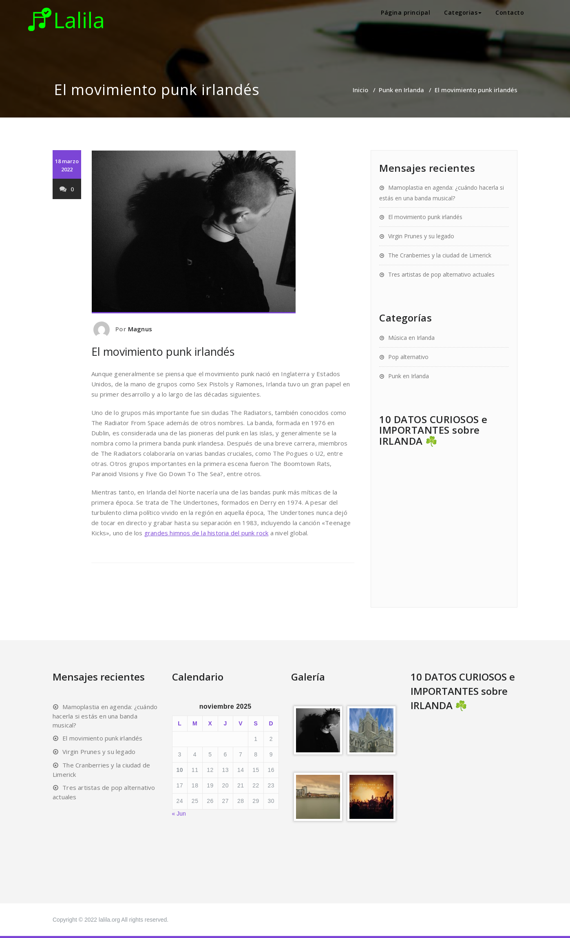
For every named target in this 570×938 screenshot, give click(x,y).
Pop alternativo (408, 357)
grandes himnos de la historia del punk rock (206, 533)
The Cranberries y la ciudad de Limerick (439, 255)
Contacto (509, 12)
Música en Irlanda (411, 337)
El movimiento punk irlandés (425, 217)
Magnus (140, 329)
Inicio (360, 90)
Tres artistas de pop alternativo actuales (441, 274)
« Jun (179, 813)
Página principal (405, 12)
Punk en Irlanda (401, 90)
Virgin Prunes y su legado (421, 236)
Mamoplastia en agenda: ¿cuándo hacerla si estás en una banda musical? (105, 716)
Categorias (463, 12)
